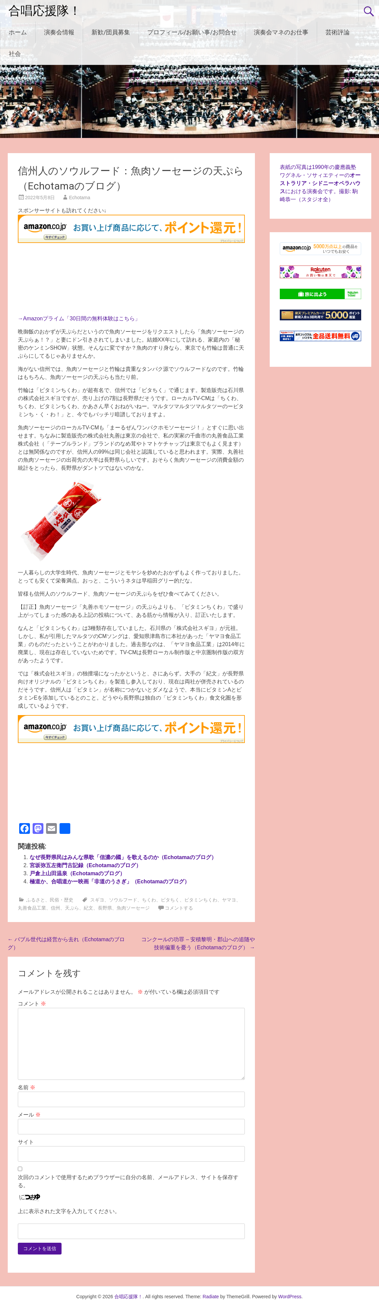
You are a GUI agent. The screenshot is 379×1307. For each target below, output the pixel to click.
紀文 (88, 908)
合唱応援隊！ (44, 11)
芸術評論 (338, 32)
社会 (15, 53)
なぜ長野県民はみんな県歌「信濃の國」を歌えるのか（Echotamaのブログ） (123, 857)
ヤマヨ (229, 900)
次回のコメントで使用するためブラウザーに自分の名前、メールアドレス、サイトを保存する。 (128, 1181)
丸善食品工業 (32, 908)
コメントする (179, 908)
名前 (26, 1087)
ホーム (18, 32)
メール (29, 1115)
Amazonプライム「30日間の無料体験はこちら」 (82, 318)
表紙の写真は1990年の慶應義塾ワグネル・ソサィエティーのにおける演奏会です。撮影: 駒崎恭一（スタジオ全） (320, 183)
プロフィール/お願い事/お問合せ (192, 32)
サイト (26, 1142)
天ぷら (72, 908)
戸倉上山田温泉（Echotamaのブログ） (77, 873)
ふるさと (35, 900)
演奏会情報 (59, 32)
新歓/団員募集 (110, 32)
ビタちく (170, 900)
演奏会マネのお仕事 (281, 32)
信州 (55, 908)
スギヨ (97, 900)
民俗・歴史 (61, 900)
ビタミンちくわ (200, 900)
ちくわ (149, 900)
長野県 (105, 908)
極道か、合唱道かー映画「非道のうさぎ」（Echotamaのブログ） (110, 881)
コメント (32, 1003)
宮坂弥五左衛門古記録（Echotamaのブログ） (85, 865)
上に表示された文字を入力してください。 (69, 1211)
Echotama (79, 197)
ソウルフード (123, 900)
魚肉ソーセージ (133, 908)
